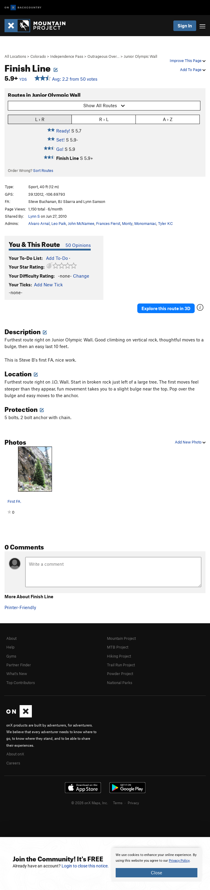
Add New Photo (190, 442)
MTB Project (117, 647)
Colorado (38, 56)
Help (10, 647)
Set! (60, 139)
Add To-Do (57, 258)
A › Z (167, 119)
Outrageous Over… (103, 56)
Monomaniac (145, 223)
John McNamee (81, 223)
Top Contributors (20, 682)
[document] (156, 864)
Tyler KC (165, 223)
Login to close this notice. (85, 866)
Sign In (185, 25)
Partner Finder (18, 664)
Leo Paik (58, 223)
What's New (16, 673)
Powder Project (120, 673)
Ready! (63, 130)
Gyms (11, 656)
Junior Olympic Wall (140, 56)
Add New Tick (48, 284)
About (11, 638)
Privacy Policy (179, 861)
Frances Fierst (108, 223)
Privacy (133, 803)
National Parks (119, 682)
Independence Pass (66, 56)
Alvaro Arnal (39, 223)
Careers (13, 763)
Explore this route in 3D (166, 308)
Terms (118, 803)
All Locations (15, 56)
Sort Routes (43, 170)
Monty (127, 223)
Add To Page (192, 69)
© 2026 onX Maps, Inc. (89, 803)
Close (156, 872)
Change (81, 276)
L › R (39, 119)
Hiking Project (119, 656)
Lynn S (34, 216)
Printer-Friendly (20, 607)
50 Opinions (78, 245)
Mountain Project (121, 638)
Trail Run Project (121, 664)
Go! (59, 149)
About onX (15, 754)
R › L (103, 119)
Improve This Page (187, 60)
